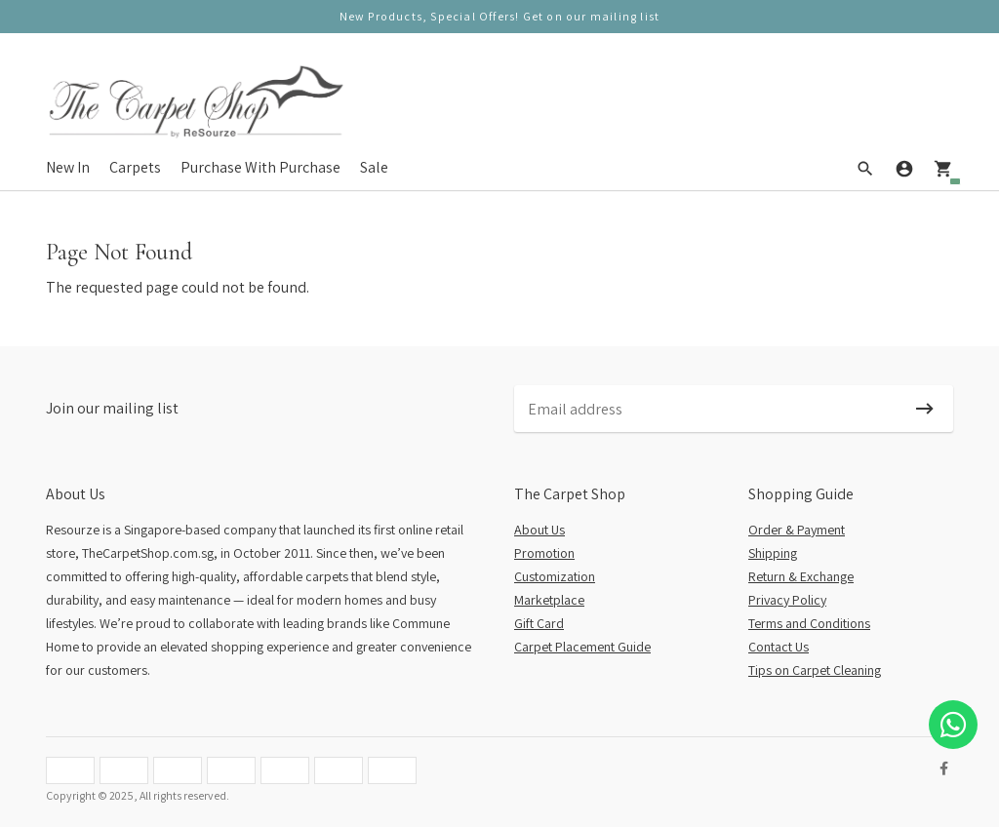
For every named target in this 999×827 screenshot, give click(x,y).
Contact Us (778, 646)
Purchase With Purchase (260, 167)
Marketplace (549, 600)
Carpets (135, 167)
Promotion (544, 553)
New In (68, 167)
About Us (539, 529)
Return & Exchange (801, 576)
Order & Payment (796, 529)
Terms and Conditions (809, 623)
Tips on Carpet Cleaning (814, 670)
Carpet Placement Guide (582, 646)
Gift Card (539, 623)
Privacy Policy (787, 600)
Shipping (772, 553)
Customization (554, 576)
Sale (374, 167)
